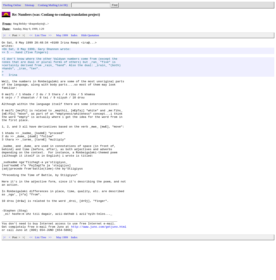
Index (74, 35)
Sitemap (29, 5)
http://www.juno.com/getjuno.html (98, 264)
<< (31, 35)
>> (50, 35)
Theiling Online (12, 5)
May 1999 (62, 35)
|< (4, 35)
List (37, 35)
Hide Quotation (90, 35)
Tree (43, 35)
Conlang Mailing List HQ (52, 5)
